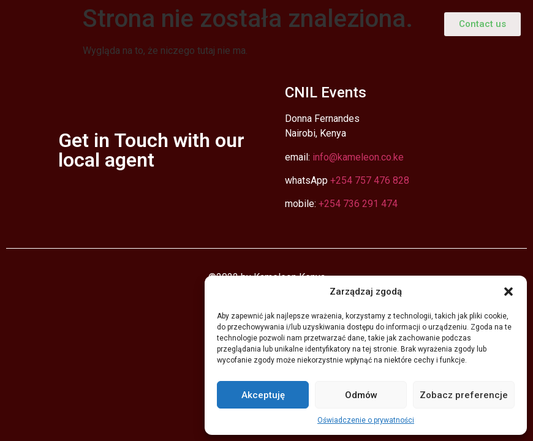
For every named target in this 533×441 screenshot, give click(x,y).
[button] (508, 291)
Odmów (361, 395)
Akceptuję (263, 395)
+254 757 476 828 (369, 180)
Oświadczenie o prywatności (365, 420)
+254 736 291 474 (358, 203)
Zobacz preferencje (464, 395)
